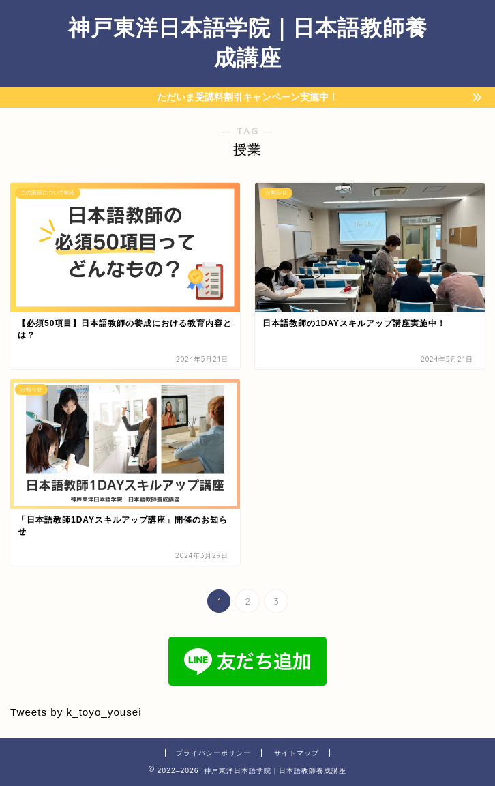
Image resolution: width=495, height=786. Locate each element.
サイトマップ (296, 753)
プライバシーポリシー (213, 753)
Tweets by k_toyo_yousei (76, 712)
